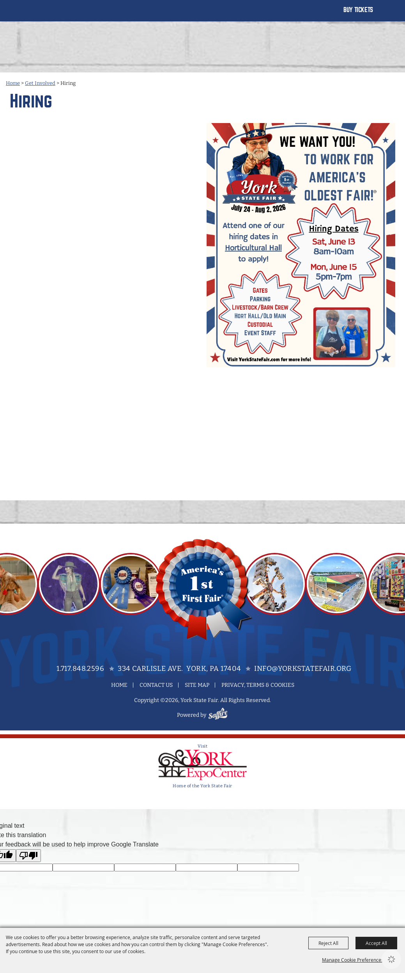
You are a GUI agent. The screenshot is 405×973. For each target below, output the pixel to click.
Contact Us (156, 685)
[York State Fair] (36, 15)
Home (13, 83)
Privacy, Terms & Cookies (257, 685)
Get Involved (40, 83)
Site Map (197, 685)
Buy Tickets (358, 10)
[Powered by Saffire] (219, 715)
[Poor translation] (28, 855)
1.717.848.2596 (80, 668)
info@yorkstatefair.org (302, 668)
